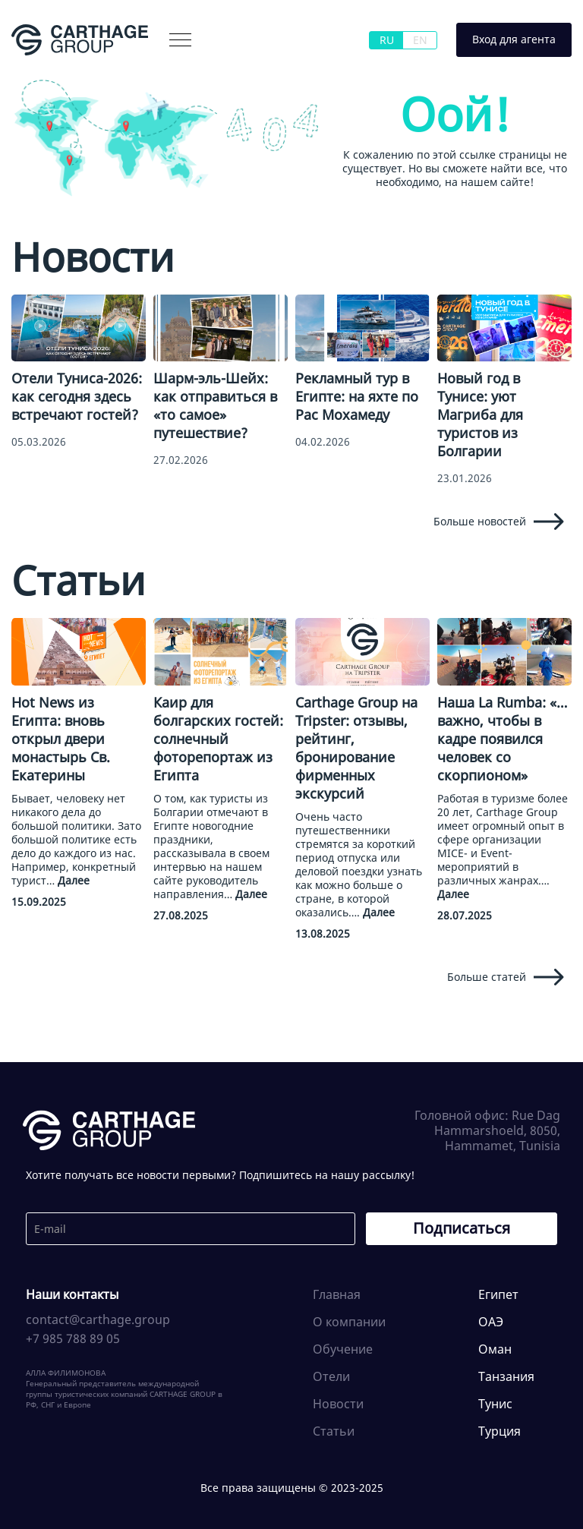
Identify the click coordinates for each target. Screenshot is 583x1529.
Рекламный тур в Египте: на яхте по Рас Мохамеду (356, 396)
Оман (495, 1349)
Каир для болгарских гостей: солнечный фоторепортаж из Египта (218, 738)
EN (420, 40)
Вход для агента (514, 39)
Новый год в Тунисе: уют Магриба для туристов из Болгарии (480, 414)
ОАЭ (490, 1321)
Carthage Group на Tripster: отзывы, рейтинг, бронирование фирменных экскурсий (356, 747)
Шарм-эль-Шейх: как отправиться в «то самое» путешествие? (215, 405)
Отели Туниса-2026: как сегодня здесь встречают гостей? (76, 396)
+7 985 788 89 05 (73, 1338)
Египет (498, 1294)
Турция (499, 1431)
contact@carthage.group (98, 1319)
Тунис (495, 1403)
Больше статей (505, 977)
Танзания (506, 1376)
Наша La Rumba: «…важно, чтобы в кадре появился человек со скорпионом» (502, 738)
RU (387, 40)
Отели (331, 1376)
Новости (338, 1403)
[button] (180, 40)
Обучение (343, 1349)
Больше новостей (498, 521)
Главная (337, 1294)
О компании (349, 1321)
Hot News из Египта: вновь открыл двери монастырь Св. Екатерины (60, 738)
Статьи (334, 1431)
